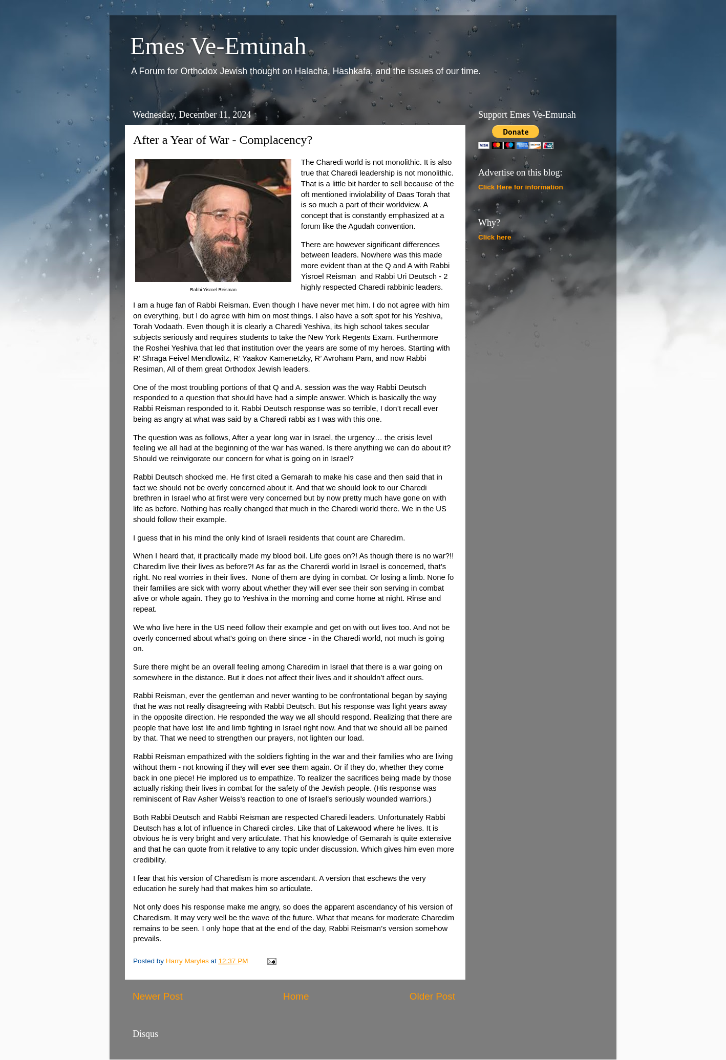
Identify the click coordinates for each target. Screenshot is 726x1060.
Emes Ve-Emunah (218, 45)
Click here (494, 237)
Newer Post (158, 996)
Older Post (432, 996)
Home (296, 996)
